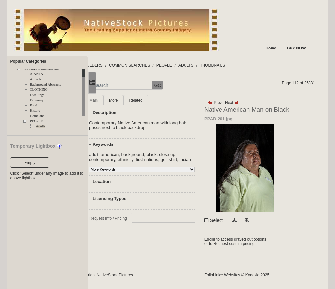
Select (228, 220)
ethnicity (151, 159)
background (158, 154)
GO (183, 85)
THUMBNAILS (238, 65)
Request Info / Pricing (134, 223)
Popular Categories (28, 61)
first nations (173, 159)
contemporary (128, 159)
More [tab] (139, 100)
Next (244, 102)
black (177, 154)
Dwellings (37, 95)
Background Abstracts (45, 84)
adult (119, 154)
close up (193, 154)
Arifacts (35, 79)
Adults (40, 126)
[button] (111, 85)
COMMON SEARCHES (155, 65)
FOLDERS (119, 65)
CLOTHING (38, 89)
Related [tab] (161, 100)
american (136, 154)
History (35, 110)
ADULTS (212, 65)
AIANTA (36, 74)
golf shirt (194, 159)
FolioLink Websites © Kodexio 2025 (249, 275)
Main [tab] (119, 100)
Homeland (37, 116)
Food (33, 105)
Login (222, 239)
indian (121, 164)
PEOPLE (36, 121)
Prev (227, 102)
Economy (36, 100)
